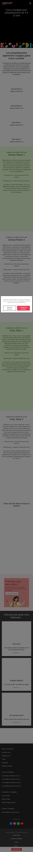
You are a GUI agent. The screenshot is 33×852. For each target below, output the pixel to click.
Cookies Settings (9, 308)
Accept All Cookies (23, 308)
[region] (16, 304)
